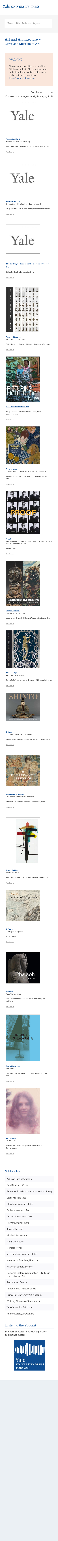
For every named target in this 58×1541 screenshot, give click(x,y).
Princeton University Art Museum (24, 1294)
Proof (8, 539)
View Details (10, 152)
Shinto (9, 732)
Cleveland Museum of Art (20, 1203)
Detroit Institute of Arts (19, 1216)
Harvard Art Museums (18, 1222)
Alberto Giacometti (14, 337)
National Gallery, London (20, 1266)
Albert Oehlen (12, 870)
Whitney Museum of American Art (24, 1301)
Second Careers (12, 611)
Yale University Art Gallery (20, 1313)
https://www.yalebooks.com (22, 78)
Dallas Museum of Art (18, 1210)
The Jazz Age (11, 673)
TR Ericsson (11, 1138)
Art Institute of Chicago (19, 1178)
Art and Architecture (21, 39)
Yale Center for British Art (20, 1307)
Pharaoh (9, 991)
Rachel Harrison (13, 1066)
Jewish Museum (15, 1228)
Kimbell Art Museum (17, 1235)
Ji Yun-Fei (10, 929)
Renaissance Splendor (15, 794)
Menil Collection (15, 1241)
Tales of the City (13, 201)
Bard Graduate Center (18, 1185)
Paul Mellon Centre (17, 1282)
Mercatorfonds (14, 1247)
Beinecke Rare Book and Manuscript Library (29, 1191)
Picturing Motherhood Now (17, 406)
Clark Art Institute (16, 1197)
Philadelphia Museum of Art (21, 1288)
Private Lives (11, 469)
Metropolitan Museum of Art (22, 1253)
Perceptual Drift (13, 139)
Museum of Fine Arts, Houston (23, 1260)
